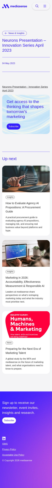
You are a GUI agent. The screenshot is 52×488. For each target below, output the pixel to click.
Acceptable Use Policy (13, 455)
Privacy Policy (9, 449)
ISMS (5, 444)
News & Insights (16, 33)
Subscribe (13, 126)
